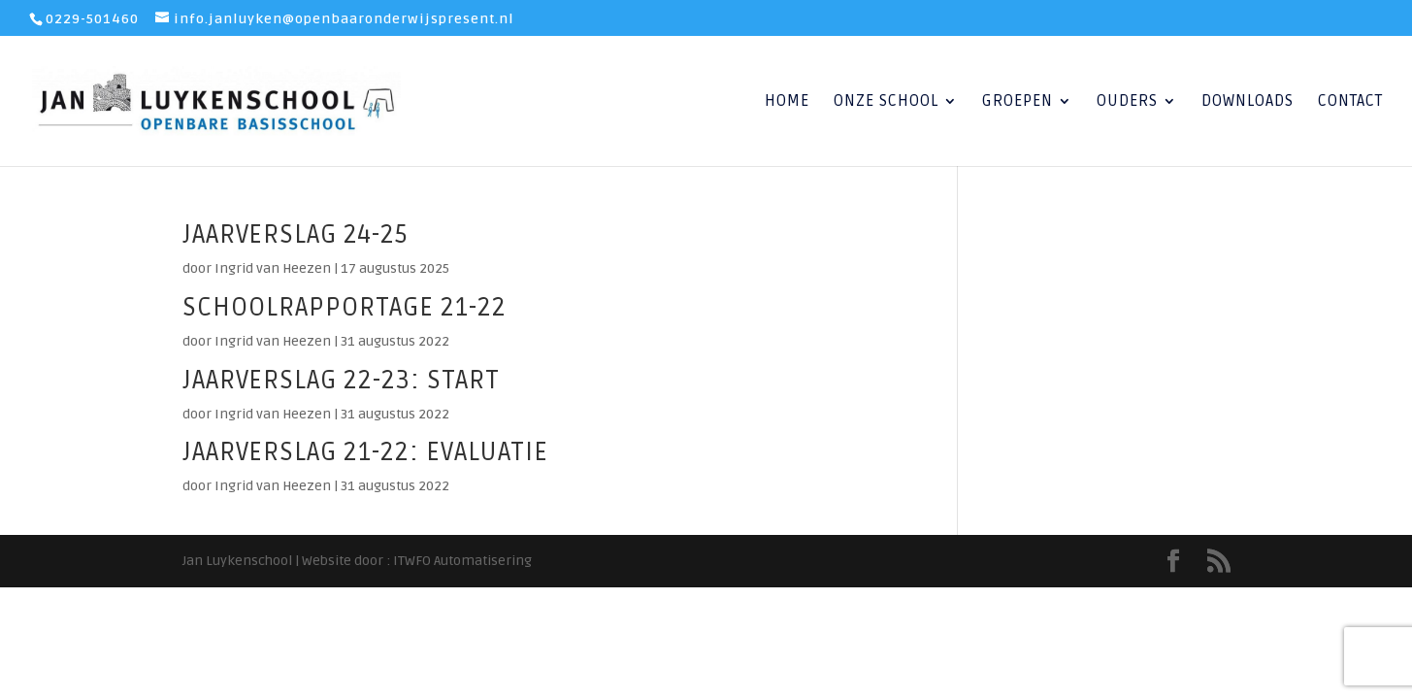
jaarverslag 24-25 (295, 234)
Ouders (1127, 102)
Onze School (886, 102)
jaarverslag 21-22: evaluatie (365, 452)
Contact (1350, 102)
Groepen (1017, 102)
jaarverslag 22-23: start (341, 380)
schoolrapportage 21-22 (344, 307)
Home (787, 102)
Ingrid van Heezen (272, 268)
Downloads (1247, 102)
